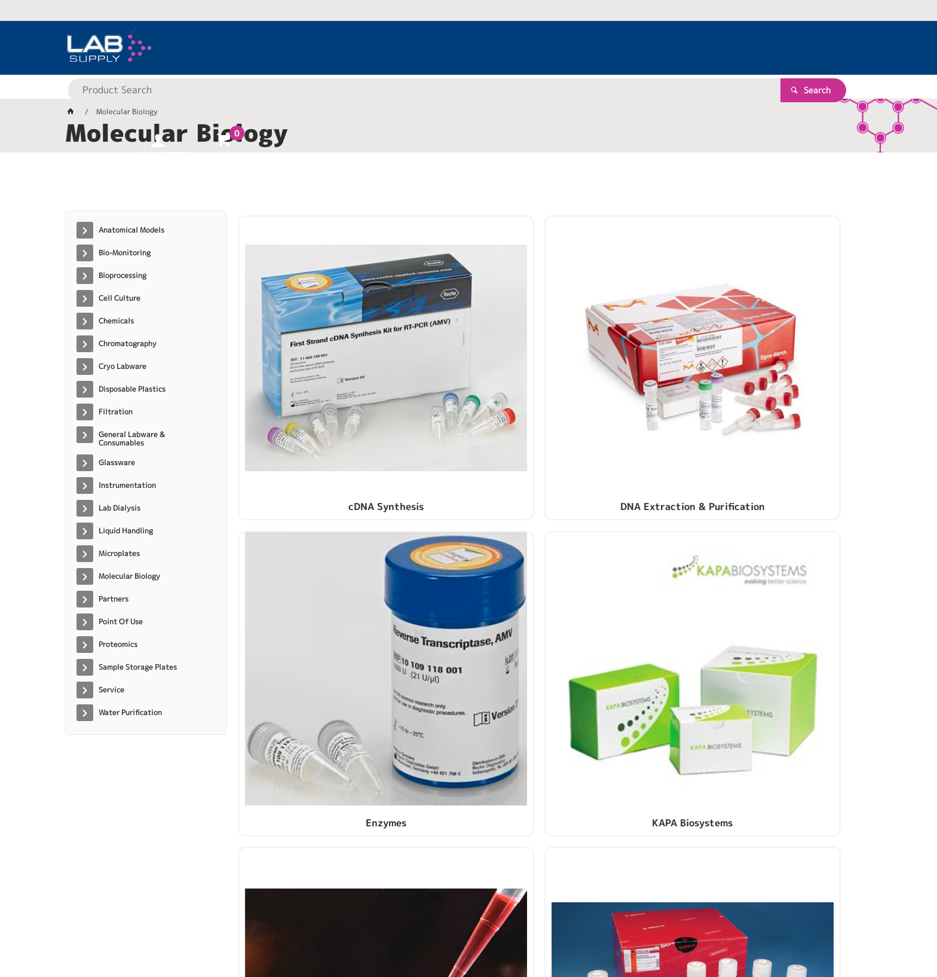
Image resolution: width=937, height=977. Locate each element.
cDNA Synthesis (312, 369)
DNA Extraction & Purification (472, 369)
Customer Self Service (207, 930)
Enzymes (632, 369)
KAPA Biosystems (792, 369)
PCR (312, 552)
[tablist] (468, 186)
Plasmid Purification (472, 552)
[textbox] (448, 48)
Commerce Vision (295, 930)
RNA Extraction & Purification (632, 552)
